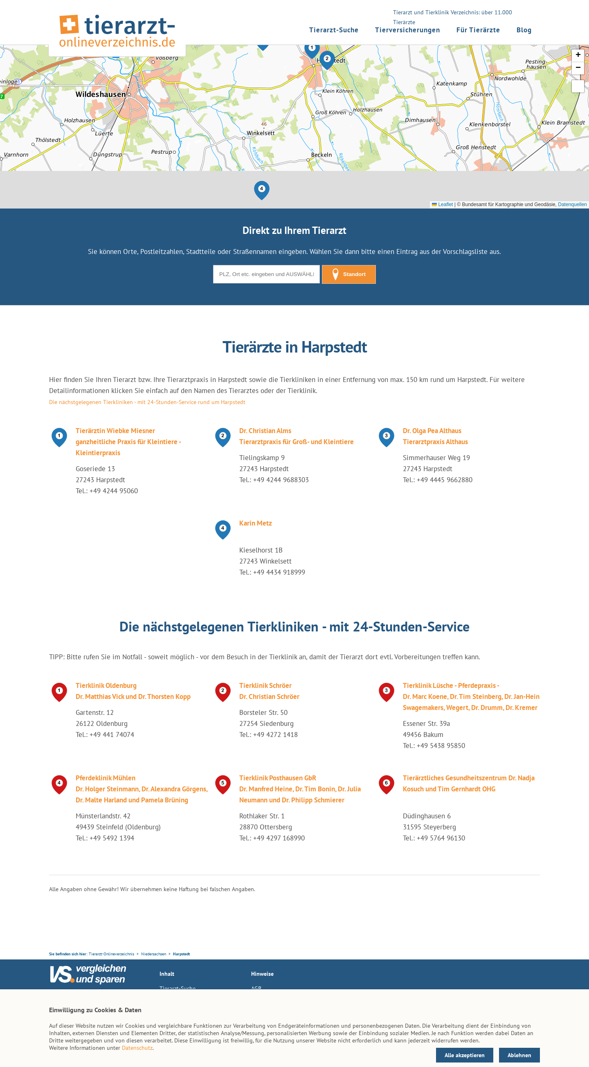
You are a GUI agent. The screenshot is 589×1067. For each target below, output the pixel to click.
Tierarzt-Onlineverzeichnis (111, 954)
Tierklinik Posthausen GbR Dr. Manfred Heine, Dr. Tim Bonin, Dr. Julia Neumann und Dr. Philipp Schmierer (300, 788)
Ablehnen (519, 1055)
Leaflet (442, 204)
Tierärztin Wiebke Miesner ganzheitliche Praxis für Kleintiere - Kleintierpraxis (128, 441)
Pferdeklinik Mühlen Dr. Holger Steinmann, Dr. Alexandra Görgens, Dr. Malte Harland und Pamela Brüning (141, 788)
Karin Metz (255, 523)
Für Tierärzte (478, 29)
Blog (524, 29)
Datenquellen (572, 204)
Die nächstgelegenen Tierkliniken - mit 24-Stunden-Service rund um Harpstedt (147, 402)
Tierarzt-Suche (334, 29)
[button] (312, 49)
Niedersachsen (153, 954)
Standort (349, 274)
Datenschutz (137, 1047)
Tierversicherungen (407, 29)
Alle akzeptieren (465, 1055)
